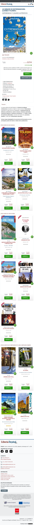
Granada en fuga (25, 240)
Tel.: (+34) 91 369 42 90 (6, 461)
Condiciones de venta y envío (7, 475)
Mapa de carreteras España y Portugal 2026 (8, 243)
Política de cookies (5, 479)
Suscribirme (4, 490)
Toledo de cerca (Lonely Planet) (25, 151)
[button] (28, 4)
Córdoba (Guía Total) (8, 376)
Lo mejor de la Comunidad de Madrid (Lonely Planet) (8, 193)
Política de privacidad (5, 478)
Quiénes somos (4, 473)
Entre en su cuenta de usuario (27, 1)
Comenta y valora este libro (8, 59)
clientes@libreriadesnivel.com (8, 464)
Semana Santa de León (25, 286)
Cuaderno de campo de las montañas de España (8, 276)
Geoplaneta (9, 83)
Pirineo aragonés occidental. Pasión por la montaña (8, 418)
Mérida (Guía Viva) (25, 416)
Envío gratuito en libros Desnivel (8, 476)
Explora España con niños (8, 148)
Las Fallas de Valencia (8, 328)
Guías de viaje (6, 96)
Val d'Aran (25, 370)
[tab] (4, 104)
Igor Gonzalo (5, 55)
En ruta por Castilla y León (25, 193)
